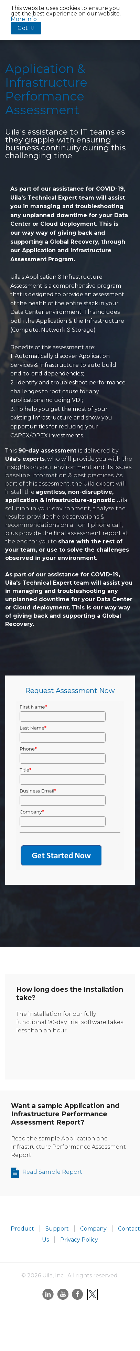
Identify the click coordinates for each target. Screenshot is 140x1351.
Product (22, 1228)
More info (24, 19)
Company (93, 1228)
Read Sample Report (52, 1172)
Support (57, 1228)
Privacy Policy (79, 1239)
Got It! (26, 28)
